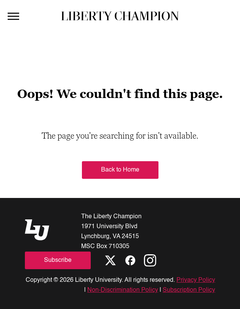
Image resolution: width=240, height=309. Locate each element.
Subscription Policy (189, 290)
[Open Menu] (13, 15)
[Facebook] (130, 260)
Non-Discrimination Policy (122, 290)
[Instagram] (150, 260)
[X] (110, 260)
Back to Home (120, 170)
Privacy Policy (195, 280)
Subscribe (58, 260)
